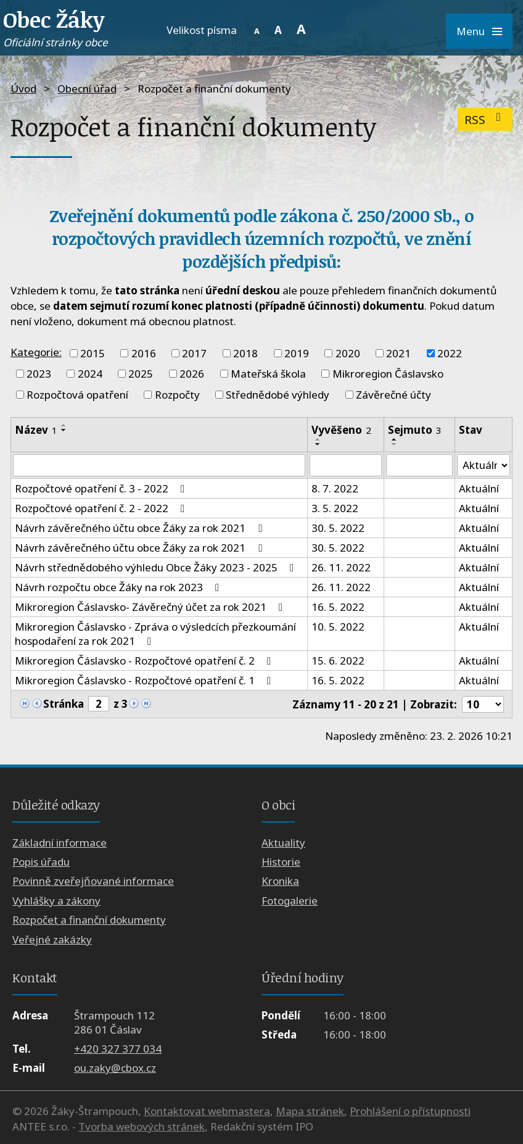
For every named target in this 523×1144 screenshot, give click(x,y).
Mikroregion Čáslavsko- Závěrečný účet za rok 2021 (151, 607)
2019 (296, 353)
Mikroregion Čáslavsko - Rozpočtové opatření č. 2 (145, 660)
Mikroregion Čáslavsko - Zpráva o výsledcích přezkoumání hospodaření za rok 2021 (155, 634)
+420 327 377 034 (118, 1049)
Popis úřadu (41, 862)
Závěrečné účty (393, 395)
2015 (92, 353)
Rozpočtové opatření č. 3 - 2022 (102, 488)
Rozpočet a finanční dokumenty (89, 920)
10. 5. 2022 (337, 627)
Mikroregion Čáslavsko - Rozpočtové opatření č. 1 (145, 680)
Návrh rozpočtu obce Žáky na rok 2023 (119, 587)
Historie (281, 862)
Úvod (23, 88)
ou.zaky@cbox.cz (115, 1068)
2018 (245, 353)
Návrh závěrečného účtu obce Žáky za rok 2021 (140, 528)
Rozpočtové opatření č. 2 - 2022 (102, 508)
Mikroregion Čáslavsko (387, 374)
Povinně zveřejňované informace (93, 881)
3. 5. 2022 (334, 508)
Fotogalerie (290, 900)
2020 (348, 353)
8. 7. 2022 (334, 488)
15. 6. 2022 (337, 660)
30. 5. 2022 (337, 528)
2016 (143, 353)
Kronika (280, 881)
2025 (140, 374)
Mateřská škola (268, 374)
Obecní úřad (87, 88)
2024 (90, 374)
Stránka (63, 704)
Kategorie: (36, 352)
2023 (39, 374)
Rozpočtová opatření (77, 395)
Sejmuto (415, 430)
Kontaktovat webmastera (207, 1111)
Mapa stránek (310, 1111)
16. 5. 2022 (337, 607)
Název (36, 430)
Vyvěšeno (341, 430)
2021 (398, 353)
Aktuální (479, 488)
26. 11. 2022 (341, 567)
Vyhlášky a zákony (56, 900)
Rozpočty (177, 395)
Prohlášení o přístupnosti (410, 1111)
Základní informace (59, 842)
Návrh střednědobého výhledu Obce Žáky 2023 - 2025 (157, 567)
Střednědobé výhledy (277, 395)
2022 (449, 353)
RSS (485, 119)
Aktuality (283, 842)
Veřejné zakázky (52, 939)
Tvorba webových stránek (141, 1126)
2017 (194, 353)
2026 (191, 374)
